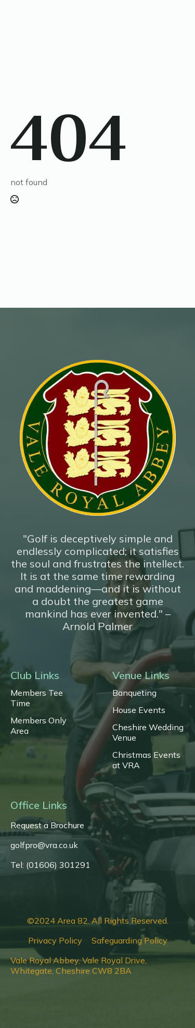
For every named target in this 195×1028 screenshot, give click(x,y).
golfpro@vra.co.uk (44, 845)
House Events (138, 710)
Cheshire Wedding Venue (148, 732)
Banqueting (134, 692)
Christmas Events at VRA (146, 759)
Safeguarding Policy (129, 940)
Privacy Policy (55, 940)
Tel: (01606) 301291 (50, 865)
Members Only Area (38, 725)
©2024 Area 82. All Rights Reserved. (97, 920)
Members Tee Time (36, 697)
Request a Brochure (47, 825)
